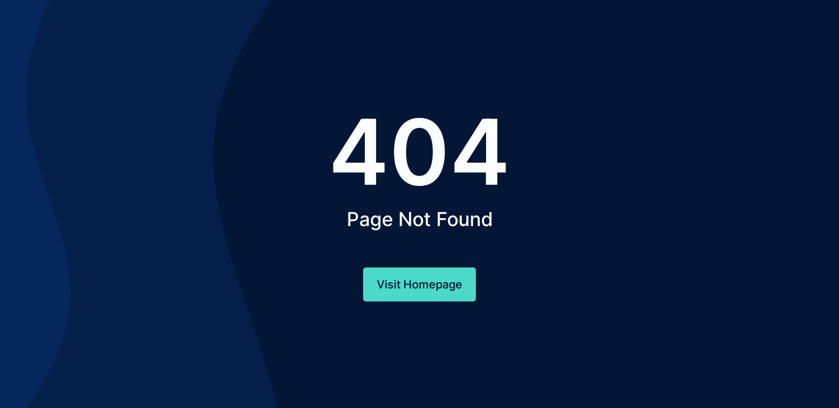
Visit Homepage (419, 284)
